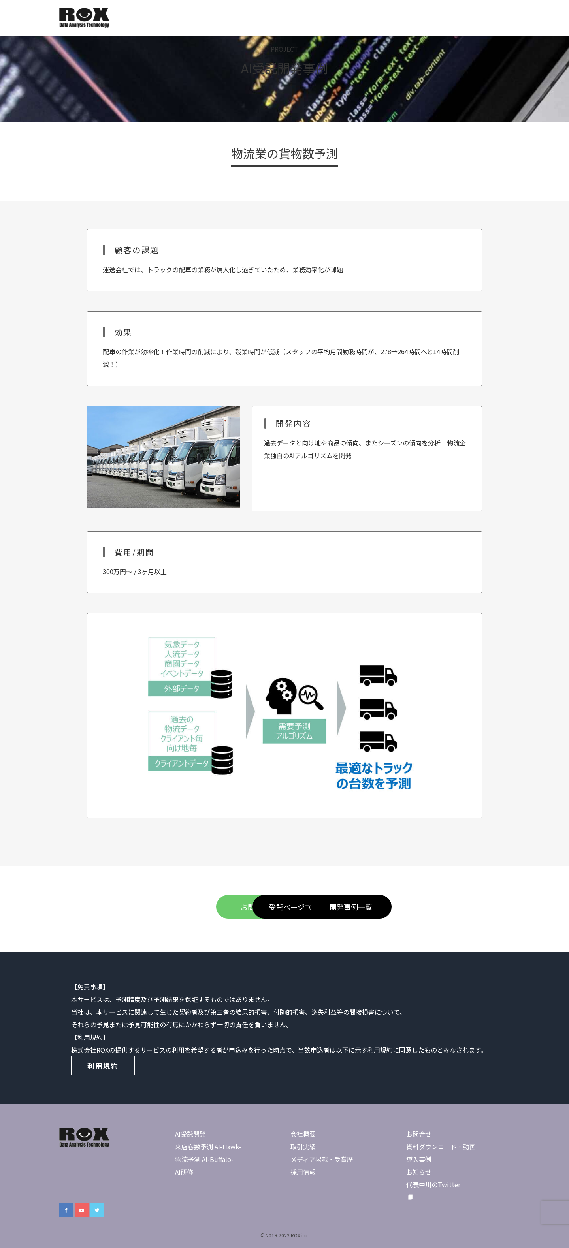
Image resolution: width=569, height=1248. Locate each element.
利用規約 (103, 1065)
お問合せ (178, 907)
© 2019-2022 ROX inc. (284, 1235)
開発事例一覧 (391, 907)
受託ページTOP (284, 907)
